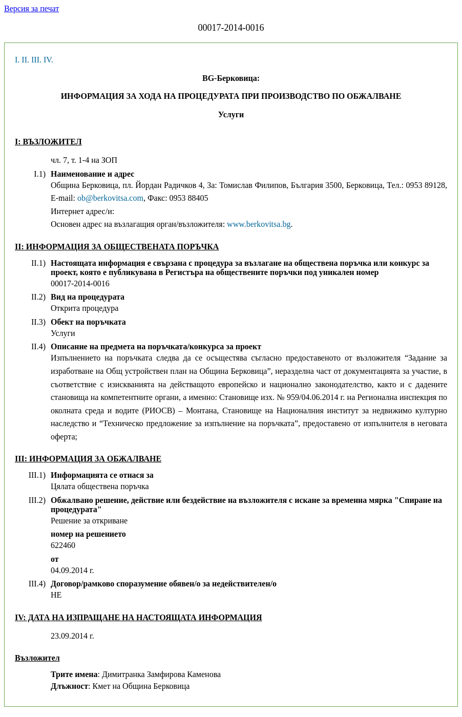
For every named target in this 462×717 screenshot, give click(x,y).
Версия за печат (31, 8)
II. (25, 59)
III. (36, 59)
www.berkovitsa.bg (258, 224)
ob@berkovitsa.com (110, 198)
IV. (48, 59)
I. (17, 59)
